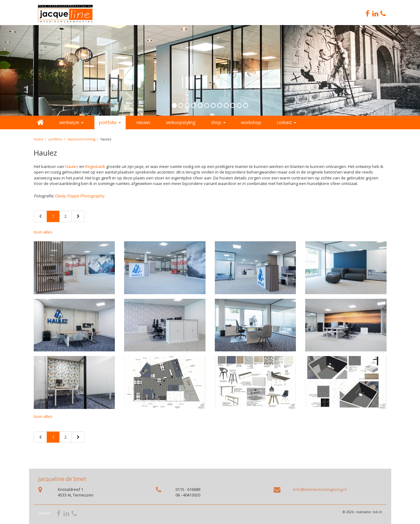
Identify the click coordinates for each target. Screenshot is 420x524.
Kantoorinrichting (81, 139)
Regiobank (95, 166)
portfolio (56, 139)
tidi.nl (377, 511)
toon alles (43, 232)
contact (44, 513)
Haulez (71, 166)
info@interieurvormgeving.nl (320, 489)
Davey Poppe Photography (79, 196)
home (38, 139)
